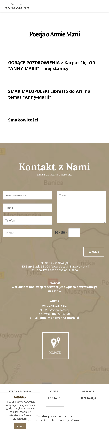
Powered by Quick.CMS (41, 420)
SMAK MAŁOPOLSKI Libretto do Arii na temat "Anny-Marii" (49, 94)
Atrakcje (88, 391)
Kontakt (54, 398)
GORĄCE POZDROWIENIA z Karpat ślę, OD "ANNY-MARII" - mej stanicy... (51, 65)
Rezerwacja (88, 398)
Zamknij (20, 426)
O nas (54, 391)
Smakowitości (23, 120)
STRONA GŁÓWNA (20, 391)
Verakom (77, 420)
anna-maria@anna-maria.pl (59, 318)
